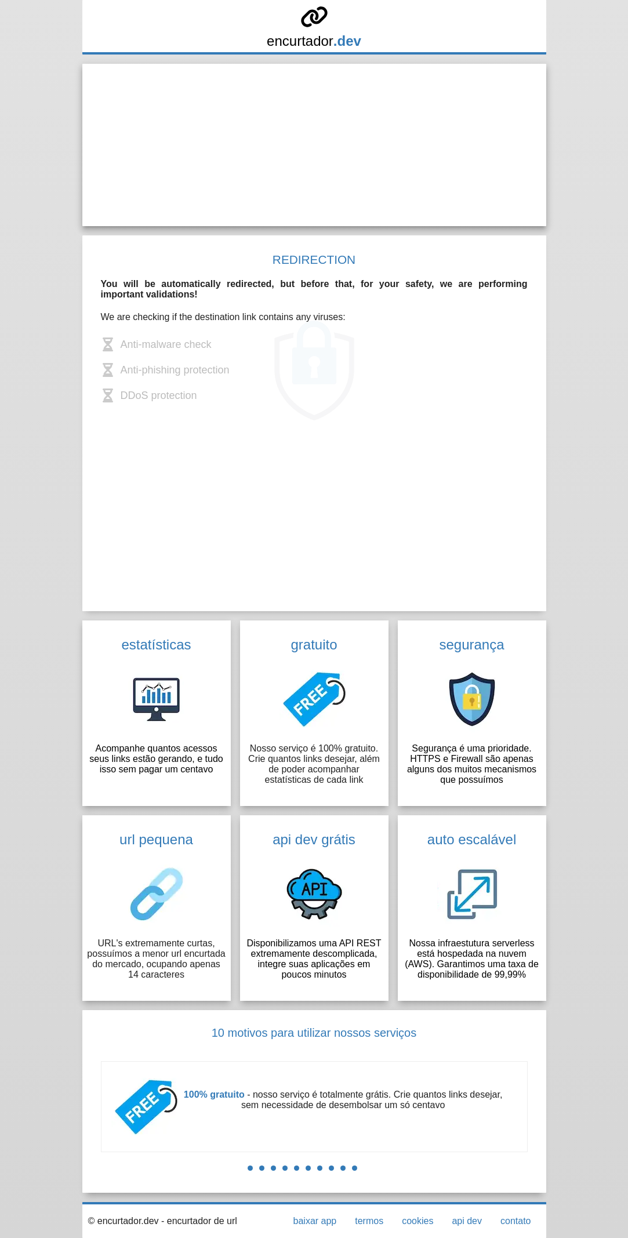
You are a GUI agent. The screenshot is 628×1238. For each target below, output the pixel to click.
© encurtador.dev (123, 1221)
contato (515, 1221)
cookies (417, 1221)
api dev (467, 1221)
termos (369, 1221)
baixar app (315, 1221)
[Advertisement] (314, 145)
